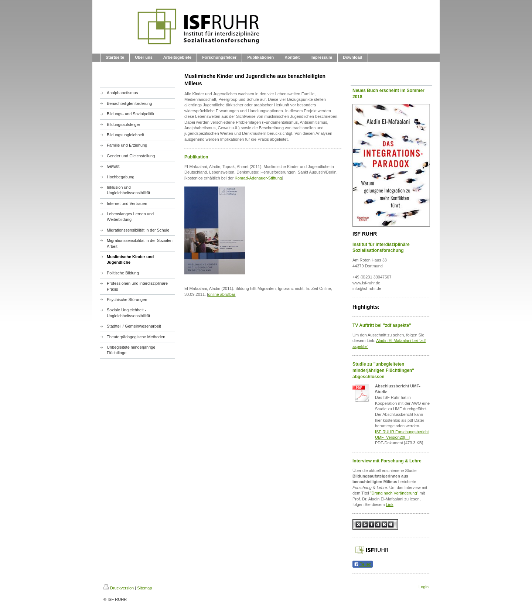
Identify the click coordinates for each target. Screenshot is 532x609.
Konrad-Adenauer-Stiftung (258, 178)
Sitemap (144, 588)
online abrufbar (221, 294)
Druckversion (118, 588)
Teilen (362, 564)
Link (389, 504)
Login (424, 587)
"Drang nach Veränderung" (394, 493)
